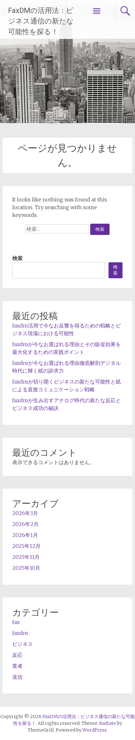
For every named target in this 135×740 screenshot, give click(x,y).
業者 (17, 666)
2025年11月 (26, 557)
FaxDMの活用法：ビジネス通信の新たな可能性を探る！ (41, 21)
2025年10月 (26, 568)
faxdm (20, 633)
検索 (17, 258)
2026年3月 (25, 513)
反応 (17, 655)
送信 (17, 677)
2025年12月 (26, 546)
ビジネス (22, 644)
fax (16, 622)
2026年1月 (25, 535)
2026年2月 (25, 524)
